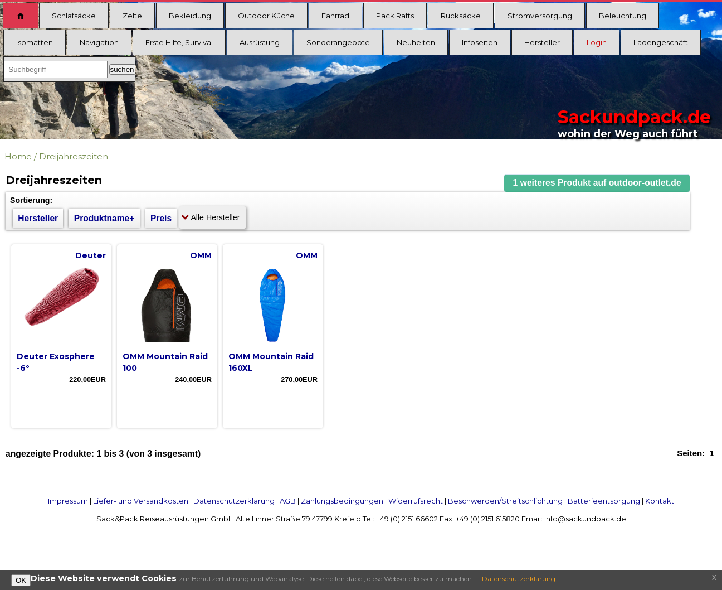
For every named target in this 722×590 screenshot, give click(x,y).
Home (18, 156)
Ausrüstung (260, 42)
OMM (201, 255)
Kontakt (659, 500)
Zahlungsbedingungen (342, 500)
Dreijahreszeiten (73, 156)
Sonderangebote (338, 42)
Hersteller (542, 42)
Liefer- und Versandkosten (140, 500)
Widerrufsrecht (415, 500)
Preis (161, 218)
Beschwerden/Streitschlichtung (505, 500)
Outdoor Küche (266, 15)
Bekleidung (190, 15)
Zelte (132, 15)
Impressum (68, 500)
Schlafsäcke (74, 15)
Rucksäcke (461, 15)
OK (21, 580)
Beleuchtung (622, 15)
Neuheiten (416, 42)
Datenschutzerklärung (234, 500)
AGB (288, 500)
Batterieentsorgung (604, 500)
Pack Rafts (395, 15)
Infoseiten (479, 42)
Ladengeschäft (660, 42)
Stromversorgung (540, 15)
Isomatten (34, 42)
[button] (597, 183)
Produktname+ (104, 218)
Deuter (90, 255)
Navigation (99, 42)
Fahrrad (335, 15)
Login (597, 42)
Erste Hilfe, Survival (179, 42)
